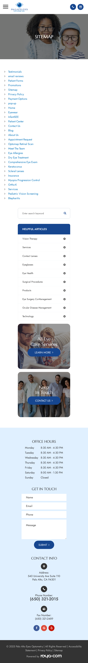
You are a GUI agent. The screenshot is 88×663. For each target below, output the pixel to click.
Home (11, 108)
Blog (10, 130)
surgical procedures (32, 282)
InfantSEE (13, 117)
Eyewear (13, 112)
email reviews (15, 76)
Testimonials (15, 72)
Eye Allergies (15, 153)
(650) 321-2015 (44, 599)
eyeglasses (27, 264)
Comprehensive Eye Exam (22, 162)
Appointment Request (20, 139)
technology (28, 316)
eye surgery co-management (36, 299)
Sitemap (12, 90)
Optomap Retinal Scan (20, 144)
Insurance (13, 176)
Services (13, 189)
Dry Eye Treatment (18, 158)
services (26, 247)
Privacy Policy (16, 94)
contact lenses (29, 256)
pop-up (12, 103)
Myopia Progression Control (24, 180)
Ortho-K (12, 185)
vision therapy (29, 238)
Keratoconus (15, 167)
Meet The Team (16, 148)
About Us (13, 135)
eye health (27, 273)
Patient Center (16, 121)
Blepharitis (14, 198)
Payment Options (17, 99)
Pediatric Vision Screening (23, 194)
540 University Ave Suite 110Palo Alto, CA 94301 (44, 577)
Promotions (14, 85)
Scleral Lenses (16, 171)
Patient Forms (15, 81)
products (26, 290)
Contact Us (14, 126)
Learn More (43, 352)
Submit (42, 545)
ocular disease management (36, 307)
